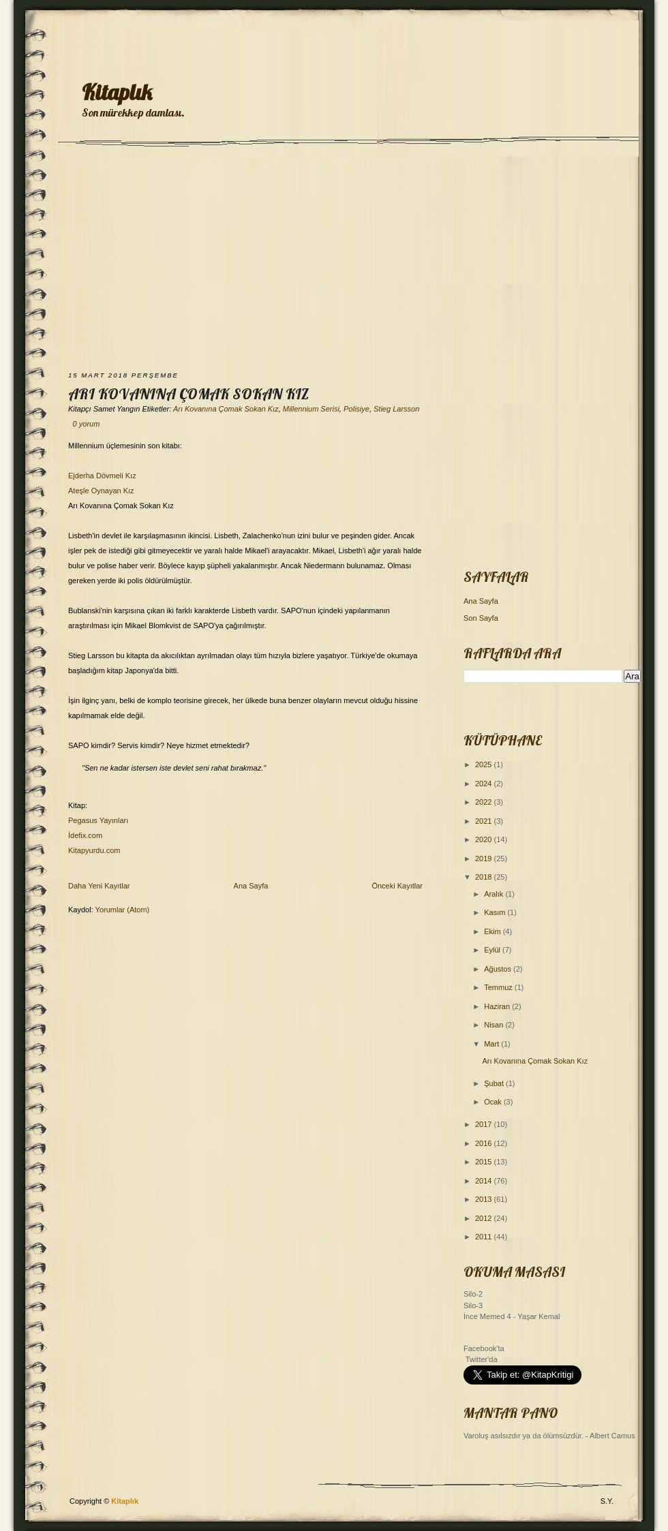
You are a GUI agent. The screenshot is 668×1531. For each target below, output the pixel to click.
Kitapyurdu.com (94, 850)
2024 (484, 783)
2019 (484, 858)
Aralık (494, 894)
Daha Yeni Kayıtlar (99, 886)
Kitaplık (117, 92)
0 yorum (86, 424)
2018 (484, 877)
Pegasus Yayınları (98, 820)
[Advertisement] (334, 260)
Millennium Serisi (311, 409)
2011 (484, 1237)
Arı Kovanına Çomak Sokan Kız (188, 393)
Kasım (495, 912)
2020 (484, 839)
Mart (492, 1044)
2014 (484, 1181)
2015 (484, 1162)
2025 (484, 764)
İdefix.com (85, 835)
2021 (484, 821)
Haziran (498, 1006)
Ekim (493, 931)
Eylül (493, 950)
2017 (484, 1124)
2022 (484, 802)
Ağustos (498, 969)
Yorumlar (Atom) (122, 910)
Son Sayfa (481, 618)
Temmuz (499, 987)
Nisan (494, 1025)
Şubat (495, 1083)
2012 (484, 1218)
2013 (484, 1199)
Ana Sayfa (251, 886)
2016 (484, 1143)
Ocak (494, 1102)
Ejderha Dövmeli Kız (102, 475)
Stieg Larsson (396, 409)
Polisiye (356, 409)
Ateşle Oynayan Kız (101, 490)
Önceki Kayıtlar (397, 886)
